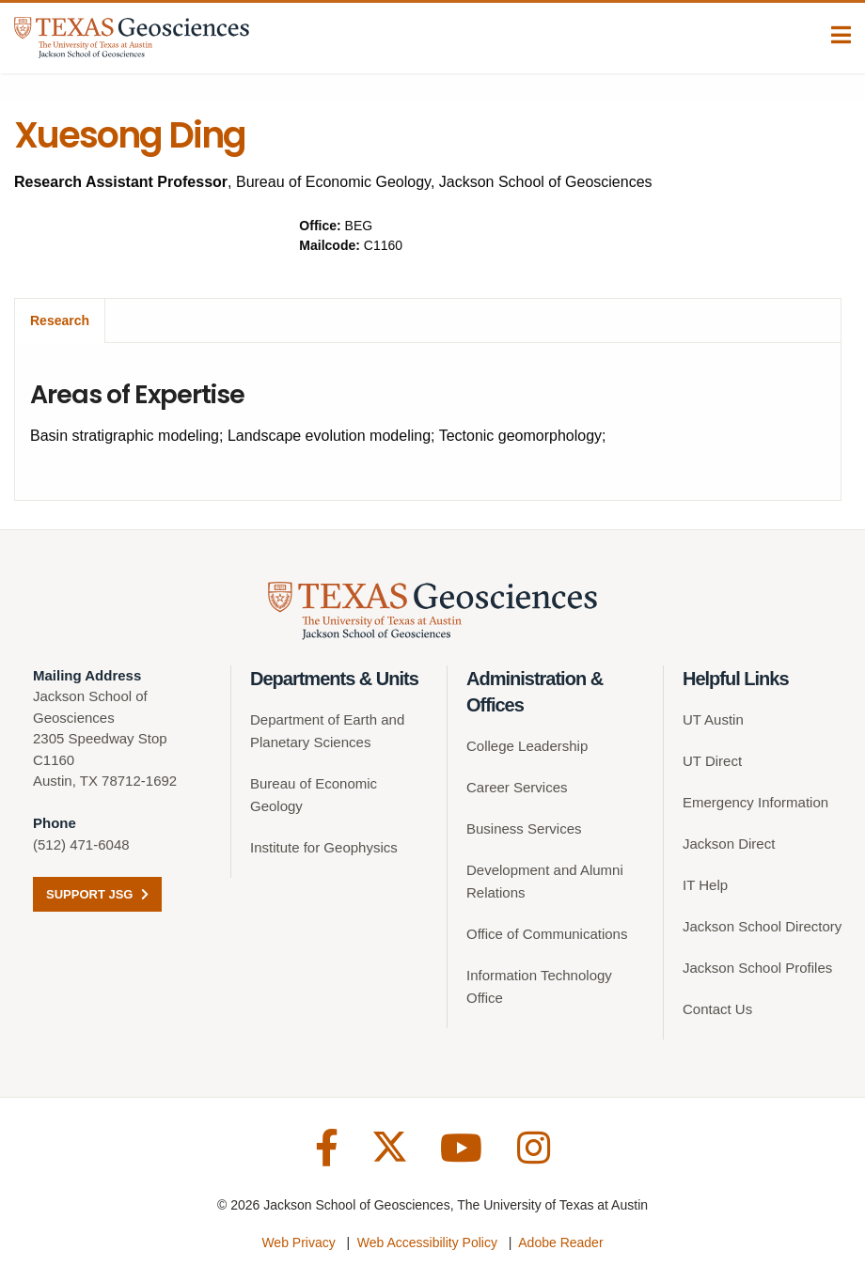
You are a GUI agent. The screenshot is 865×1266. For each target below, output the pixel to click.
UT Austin (713, 719)
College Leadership (527, 746)
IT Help (705, 885)
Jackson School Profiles (757, 968)
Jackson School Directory (762, 926)
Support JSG (97, 894)
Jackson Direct (729, 844)
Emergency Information (755, 802)
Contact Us (717, 1009)
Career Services (517, 787)
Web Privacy (298, 1242)
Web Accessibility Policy (427, 1242)
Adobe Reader (560, 1242)
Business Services (524, 828)
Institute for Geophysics (324, 847)
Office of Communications (546, 934)
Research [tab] (59, 320)
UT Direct (712, 761)
